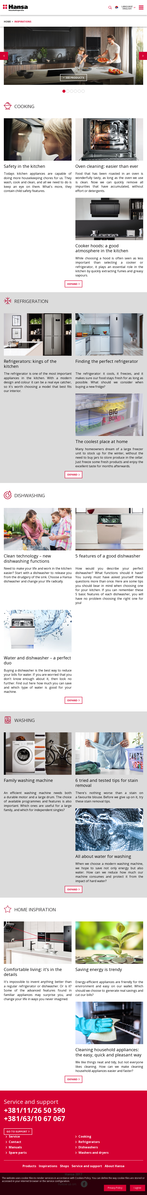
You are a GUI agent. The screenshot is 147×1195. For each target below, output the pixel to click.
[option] (73, 56)
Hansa (15, 8)
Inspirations (22, 21)
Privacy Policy (115, 1187)
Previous (4, 56)
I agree (137, 1187)
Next (143, 56)
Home (7, 21)
